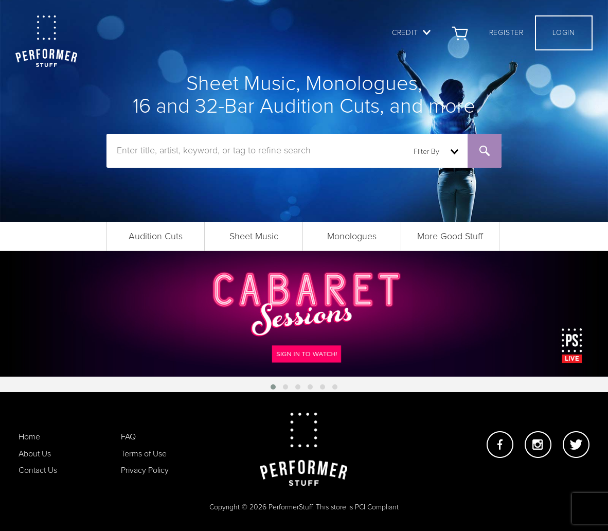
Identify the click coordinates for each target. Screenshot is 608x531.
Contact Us (38, 470)
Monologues (352, 236)
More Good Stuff (450, 236)
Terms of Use (144, 454)
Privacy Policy (145, 470)
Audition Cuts (156, 236)
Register (506, 33)
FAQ (128, 437)
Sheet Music (253, 236)
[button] (273, 387)
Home (29, 437)
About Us (35, 454)
